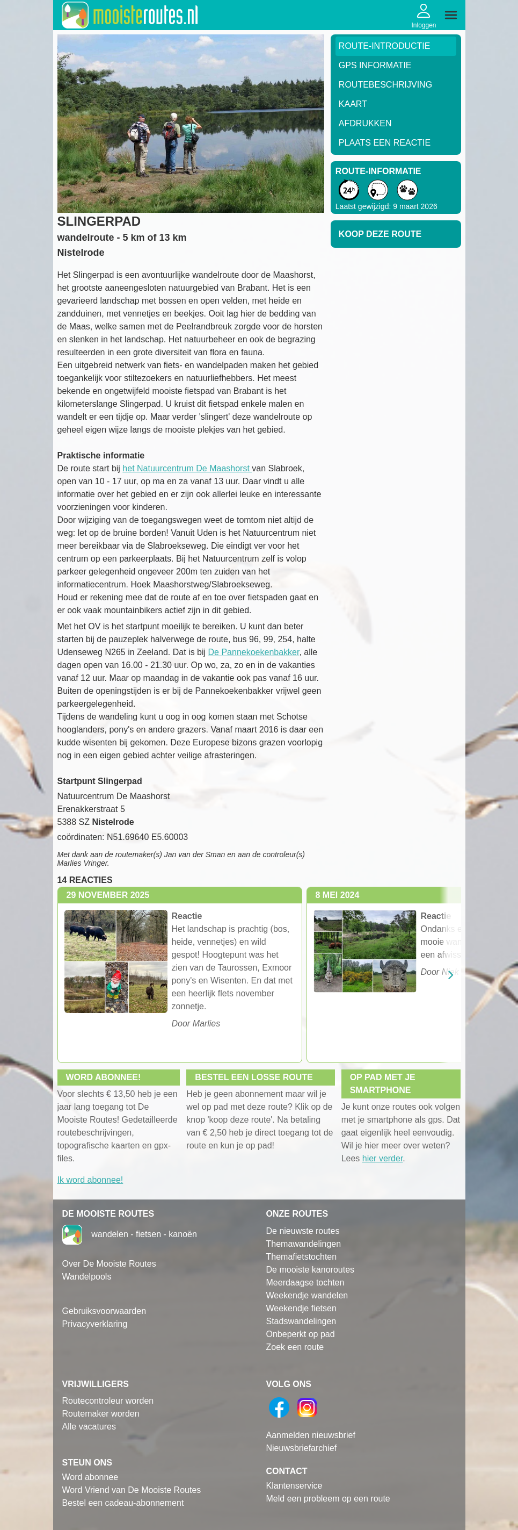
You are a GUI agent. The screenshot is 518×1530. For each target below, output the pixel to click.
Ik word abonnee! (90, 1179)
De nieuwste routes (303, 1231)
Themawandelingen (303, 1243)
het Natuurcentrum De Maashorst (187, 468)
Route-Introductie (385, 46)
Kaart (353, 104)
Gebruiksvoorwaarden (104, 1311)
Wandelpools (87, 1276)
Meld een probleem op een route (328, 1498)
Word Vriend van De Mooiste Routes (131, 1490)
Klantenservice (294, 1485)
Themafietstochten (301, 1256)
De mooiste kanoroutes (310, 1269)
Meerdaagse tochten (305, 1282)
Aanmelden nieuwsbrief (310, 1435)
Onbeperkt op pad (300, 1334)
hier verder (382, 1158)
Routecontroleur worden (108, 1400)
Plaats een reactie (385, 142)
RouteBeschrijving (385, 84)
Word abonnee (90, 1477)
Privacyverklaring (95, 1323)
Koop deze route (380, 234)
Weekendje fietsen (301, 1308)
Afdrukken (365, 123)
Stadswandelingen (301, 1321)
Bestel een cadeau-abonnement (123, 1502)
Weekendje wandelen (307, 1295)
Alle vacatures (89, 1426)
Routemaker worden (101, 1413)
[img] (451, 15)
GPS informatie (375, 65)
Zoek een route (295, 1347)
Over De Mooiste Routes (109, 1263)
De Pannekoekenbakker (254, 652)
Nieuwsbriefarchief (301, 1448)
